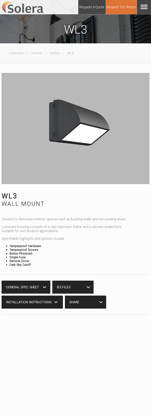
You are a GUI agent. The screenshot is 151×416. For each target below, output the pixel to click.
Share (74, 302)
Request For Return (121, 7)
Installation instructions (29, 302)
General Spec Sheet (22, 287)
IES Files (63, 287)
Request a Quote (92, 7)
